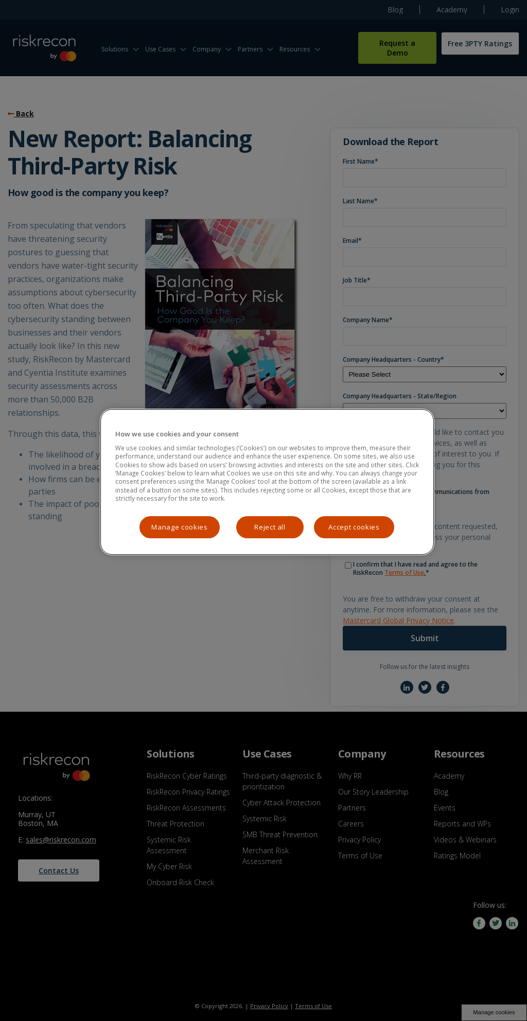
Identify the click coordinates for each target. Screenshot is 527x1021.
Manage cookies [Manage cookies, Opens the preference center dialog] (179, 527)
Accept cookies (353, 527)
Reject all (270, 527)
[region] (267, 482)
